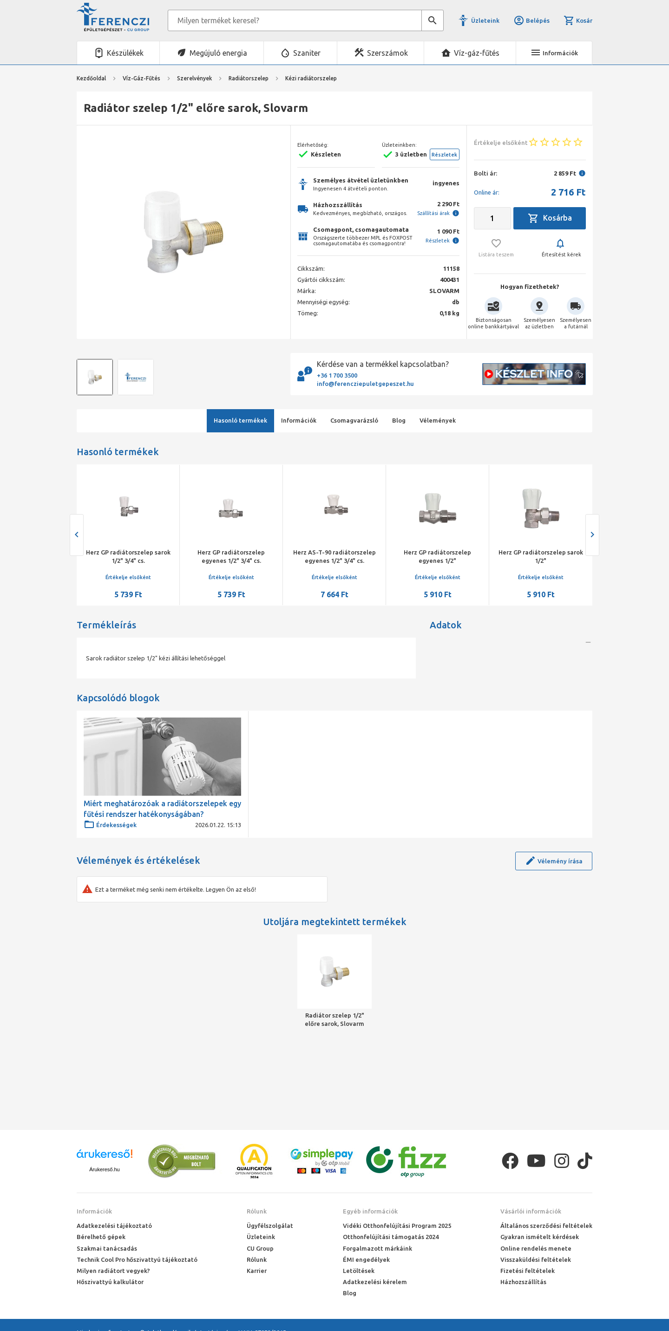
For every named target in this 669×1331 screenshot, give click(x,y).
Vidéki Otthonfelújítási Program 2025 (397, 1225)
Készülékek (125, 53)
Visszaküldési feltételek (535, 1259)
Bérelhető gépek (101, 1236)
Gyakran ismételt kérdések (539, 1236)
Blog (349, 1293)
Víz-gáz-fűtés (476, 53)
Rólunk (257, 1211)
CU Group (260, 1248)
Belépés (531, 20)
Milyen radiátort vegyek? (113, 1270)
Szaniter (307, 53)
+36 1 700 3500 (337, 375)
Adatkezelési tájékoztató (114, 1225)
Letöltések (358, 1270)
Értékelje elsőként (128, 577)
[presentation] (77, 535)
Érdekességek (110, 876)
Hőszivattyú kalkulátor (110, 1282)
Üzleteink (485, 20)
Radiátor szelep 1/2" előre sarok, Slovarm (334, 1070)
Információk (94, 1211)
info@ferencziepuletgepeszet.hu (365, 383)
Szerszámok (387, 53)
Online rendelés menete (535, 1248)
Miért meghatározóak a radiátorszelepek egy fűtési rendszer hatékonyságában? (162, 860)
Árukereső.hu (104, 1169)
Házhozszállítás (523, 1282)
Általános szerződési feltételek (546, 1225)
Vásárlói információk (530, 1211)
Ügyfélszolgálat (270, 1225)
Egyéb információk (370, 1211)
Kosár (578, 20)
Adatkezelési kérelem (375, 1282)
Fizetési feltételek (527, 1270)
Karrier (257, 1270)
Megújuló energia (218, 53)
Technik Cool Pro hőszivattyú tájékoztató (137, 1259)
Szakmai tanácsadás (107, 1248)
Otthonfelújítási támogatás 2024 (391, 1236)
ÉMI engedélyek (366, 1259)
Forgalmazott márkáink (377, 1248)
